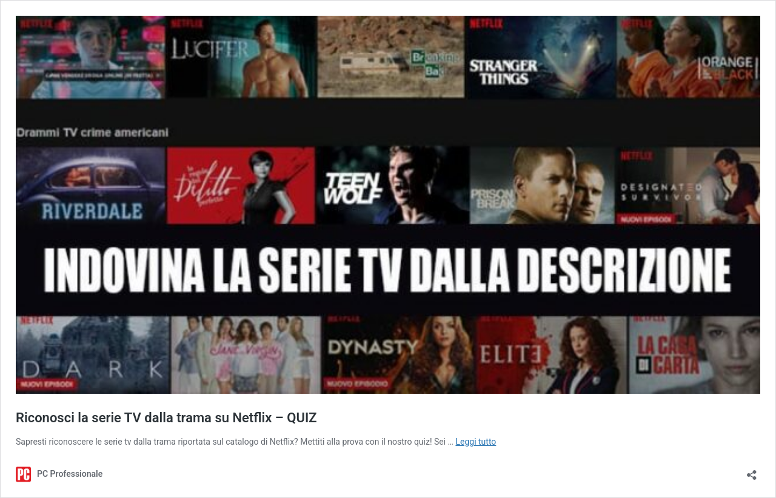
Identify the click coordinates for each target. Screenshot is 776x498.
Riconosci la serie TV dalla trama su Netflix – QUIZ (166, 417)
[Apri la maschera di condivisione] (751, 471)
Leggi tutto (475, 442)
